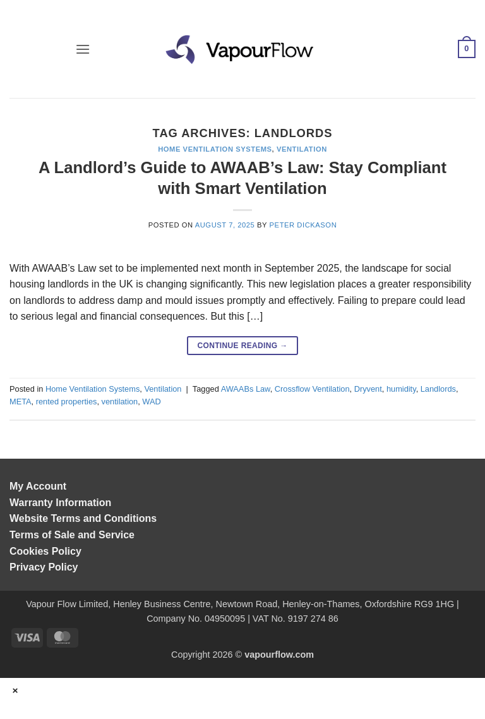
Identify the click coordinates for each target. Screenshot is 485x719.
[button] (82, 48)
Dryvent (368, 389)
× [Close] (16, 690)
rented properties (66, 401)
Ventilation (302, 149)
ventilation (120, 401)
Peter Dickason (303, 225)
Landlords (438, 389)
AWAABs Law (245, 389)
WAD (151, 401)
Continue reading (242, 346)
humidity (401, 389)
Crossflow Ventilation (312, 389)
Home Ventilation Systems (215, 149)
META (20, 401)
